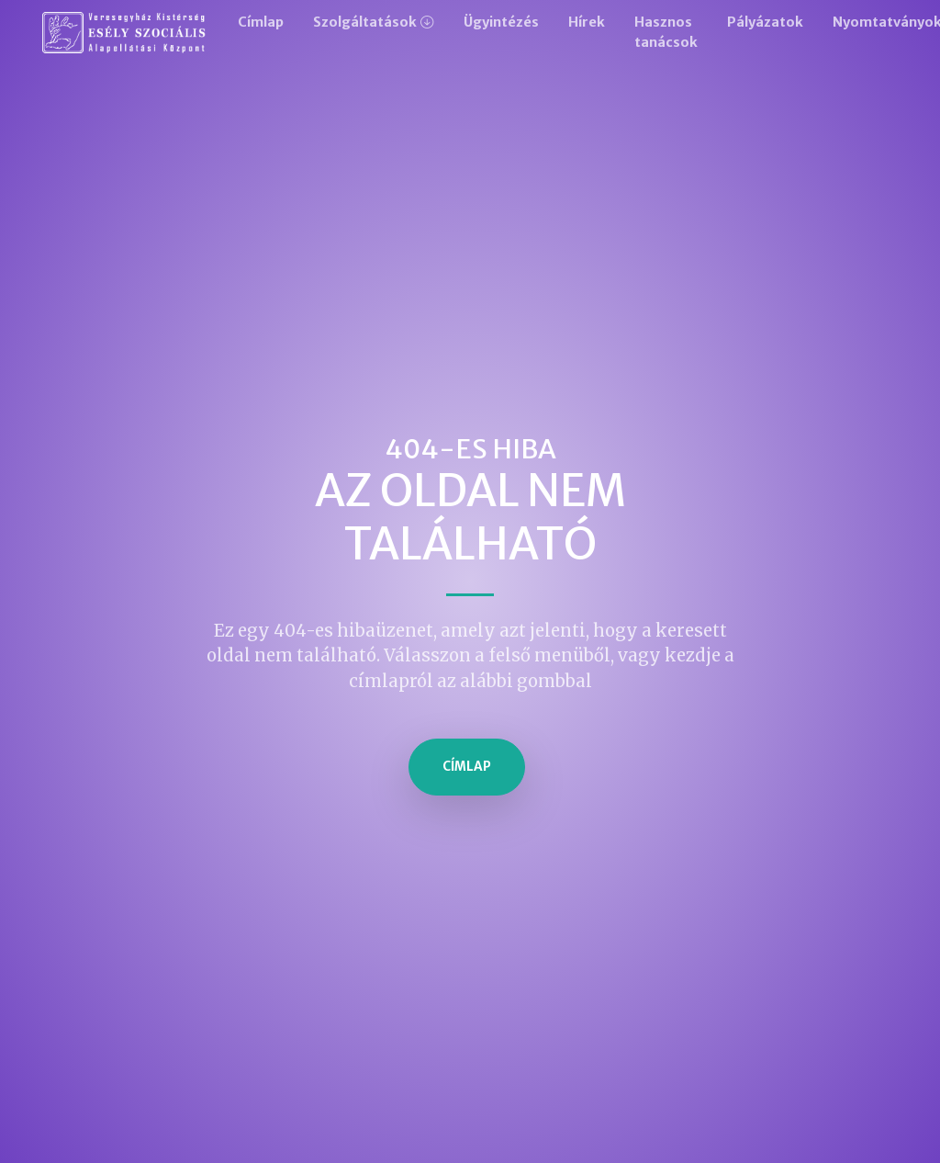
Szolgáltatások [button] (365, 22)
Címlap (261, 22)
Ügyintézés (501, 22)
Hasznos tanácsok (666, 32)
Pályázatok (765, 22)
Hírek (586, 22)
